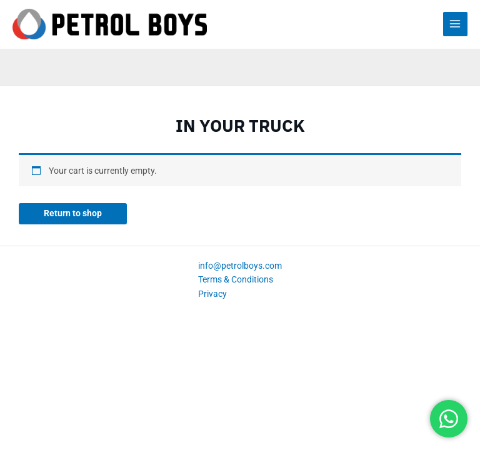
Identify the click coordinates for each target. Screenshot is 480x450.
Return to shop (73, 213)
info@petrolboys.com (240, 266)
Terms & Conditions (235, 279)
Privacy (212, 294)
